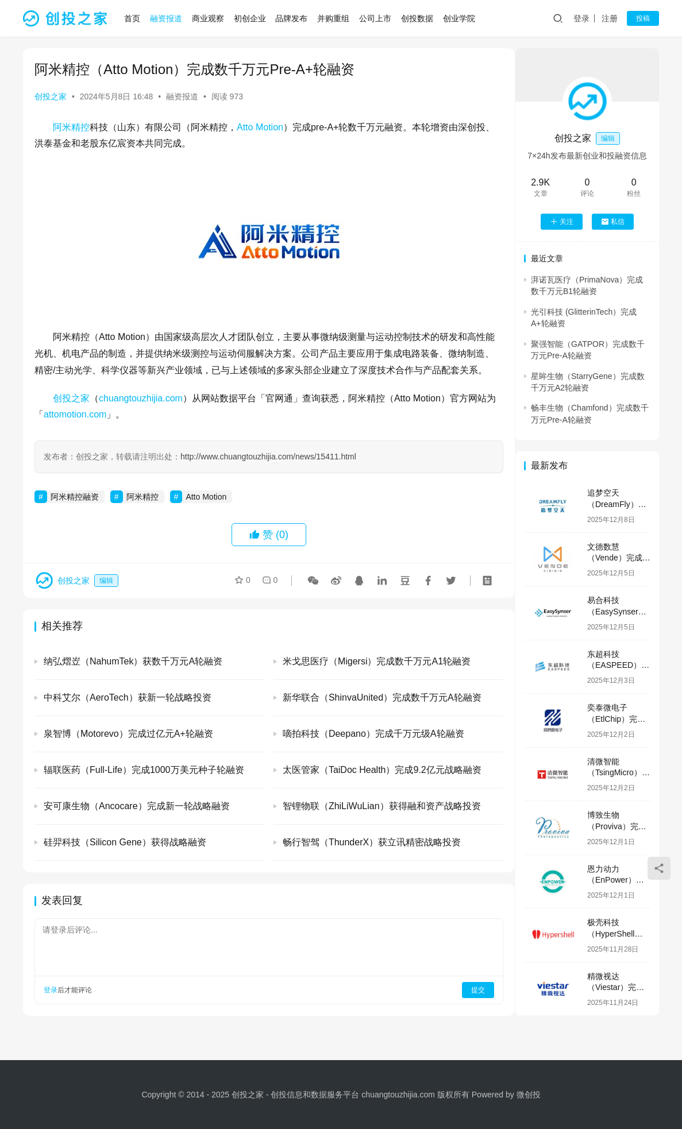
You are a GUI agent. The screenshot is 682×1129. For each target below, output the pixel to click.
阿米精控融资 (75, 513)
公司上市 (376, 18)
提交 (467, 1007)
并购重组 (334, 18)
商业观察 (208, 18)
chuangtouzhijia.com (141, 414)
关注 (561, 222)
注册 (610, 18)
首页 (133, 18)
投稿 (643, 18)
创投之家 (50, 96)
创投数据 (418, 18)
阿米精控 (71, 127)
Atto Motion (260, 127)
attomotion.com (84, 431)
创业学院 (460, 18)
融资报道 (167, 18)
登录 (581, 18)
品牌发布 (292, 18)
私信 (613, 222)
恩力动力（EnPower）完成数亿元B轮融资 (618, 880)
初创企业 (250, 18)
